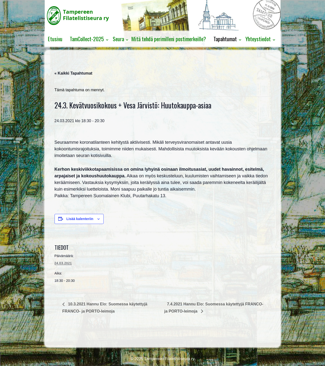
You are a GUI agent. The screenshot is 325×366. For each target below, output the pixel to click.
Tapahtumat (225, 39)
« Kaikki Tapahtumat (73, 73)
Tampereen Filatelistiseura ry (169, 359)
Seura (118, 39)
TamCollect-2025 (87, 39)
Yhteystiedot (258, 39)
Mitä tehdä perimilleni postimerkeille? (168, 39)
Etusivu (55, 39)
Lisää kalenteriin (79, 219)
